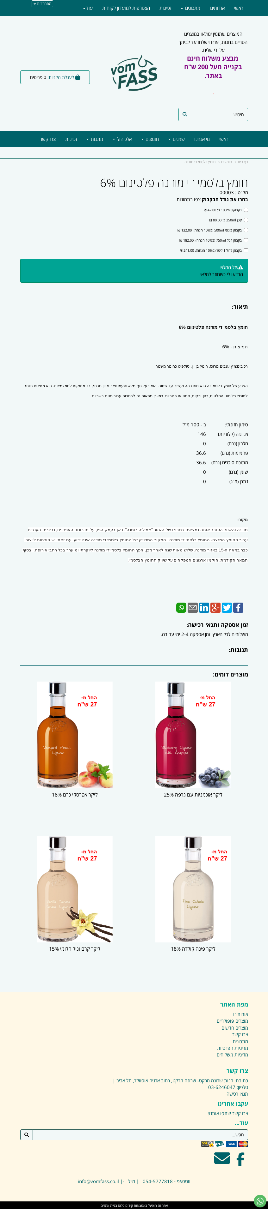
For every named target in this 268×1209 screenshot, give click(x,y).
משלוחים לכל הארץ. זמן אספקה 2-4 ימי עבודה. (204, 634)
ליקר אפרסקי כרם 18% (75, 794)
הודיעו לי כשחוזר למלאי (221, 274)
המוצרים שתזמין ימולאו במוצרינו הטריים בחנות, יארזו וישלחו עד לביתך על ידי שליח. (213, 67)
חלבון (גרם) (237, 443)
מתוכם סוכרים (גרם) (229, 462)
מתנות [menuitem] (94, 139)
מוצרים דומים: (230, 674)
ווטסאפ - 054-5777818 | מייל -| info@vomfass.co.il (134, 1181)
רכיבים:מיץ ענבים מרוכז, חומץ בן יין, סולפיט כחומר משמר (202, 366)
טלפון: (242, 1086)
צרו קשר (237, 1070)
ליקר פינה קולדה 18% (193, 948)
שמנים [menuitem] (176, 139)
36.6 (201, 453)
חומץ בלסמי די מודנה (199, 162)
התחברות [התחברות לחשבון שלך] (42, 3)
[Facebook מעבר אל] (240, 1161)
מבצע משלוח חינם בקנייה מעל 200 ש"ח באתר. (213, 67)
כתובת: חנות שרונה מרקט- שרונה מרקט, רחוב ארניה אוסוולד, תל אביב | (180, 1080)
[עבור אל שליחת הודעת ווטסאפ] (260, 1201)
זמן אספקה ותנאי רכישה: (217, 625)
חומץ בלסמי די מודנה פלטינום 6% (174, 183)
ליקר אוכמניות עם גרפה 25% (193, 794)
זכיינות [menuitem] (71, 139)
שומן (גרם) (238, 472)
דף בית (243, 162)
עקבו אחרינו (232, 1103)
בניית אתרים (109, 1204)
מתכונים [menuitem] (190, 8)
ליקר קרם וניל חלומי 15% (74, 948)
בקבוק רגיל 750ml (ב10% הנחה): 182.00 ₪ (213, 240)
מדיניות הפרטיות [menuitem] (232, 1047)
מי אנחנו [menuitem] (202, 139)
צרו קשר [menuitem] (48, 139)
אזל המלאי (229, 267)
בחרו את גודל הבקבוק (225, 199)
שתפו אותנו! (219, 1113)
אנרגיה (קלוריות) (233, 434)
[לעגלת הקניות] (55, 77)
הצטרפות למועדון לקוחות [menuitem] (126, 8)
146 (201, 434)
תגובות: (238, 649)
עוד (88, 8)
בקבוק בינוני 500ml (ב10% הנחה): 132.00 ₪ (213, 230)
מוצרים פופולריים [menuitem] (232, 1020)
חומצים (226, 162)
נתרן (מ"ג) (238, 481)
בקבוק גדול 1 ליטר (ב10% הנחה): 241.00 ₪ (214, 250)
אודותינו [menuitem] (217, 8)
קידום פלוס (125, 1204)
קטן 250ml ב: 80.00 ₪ (228, 220)
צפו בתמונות (189, 199)
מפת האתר (234, 1004)
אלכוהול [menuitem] (122, 139)
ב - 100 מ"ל (194, 424)
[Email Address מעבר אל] (222, 1161)
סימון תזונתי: (236, 424)
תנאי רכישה (237, 1093)
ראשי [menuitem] (223, 139)
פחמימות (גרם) (234, 453)
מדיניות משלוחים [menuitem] (232, 1054)
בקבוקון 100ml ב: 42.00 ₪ (226, 210)
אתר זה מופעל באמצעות (134, 1204)
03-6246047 (221, 1086)
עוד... (241, 1122)
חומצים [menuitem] (150, 139)
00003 (227, 192)
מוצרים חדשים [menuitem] (234, 1027)
